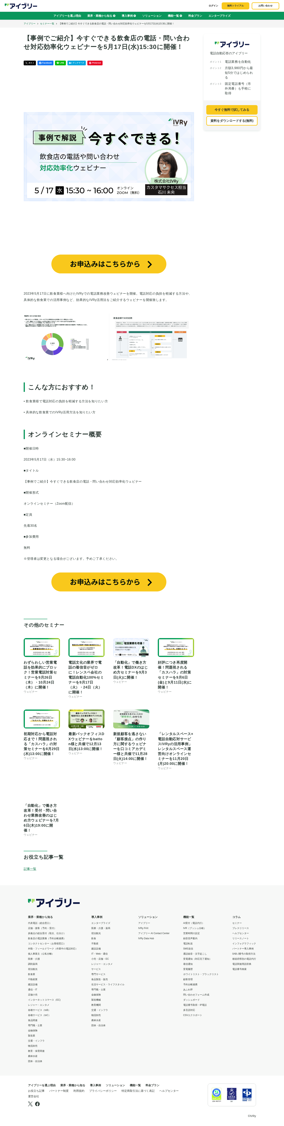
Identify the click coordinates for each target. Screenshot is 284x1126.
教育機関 (96, 1005)
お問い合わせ (265, 5)
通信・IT (32, 989)
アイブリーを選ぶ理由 (67, 15)
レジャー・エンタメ (38, 1005)
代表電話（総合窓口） (40, 923)
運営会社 (33, 1096)
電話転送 (188, 943)
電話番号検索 (239, 969)
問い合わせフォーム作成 (196, 994)
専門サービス (98, 974)
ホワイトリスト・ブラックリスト (201, 974)
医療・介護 (34, 959)
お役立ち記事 (36, 1090)
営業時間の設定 (191, 933)
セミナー (237, 923)
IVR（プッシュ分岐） (194, 928)
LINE (60, 63)
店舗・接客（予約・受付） (42, 928)
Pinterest (95, 63)
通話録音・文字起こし (195, 953)
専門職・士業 (35, 1025)
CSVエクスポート (192, 1015)
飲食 (93, 938)
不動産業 (32, 979)
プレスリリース (240, 928)
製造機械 (96, 999)
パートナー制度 (59, 1090)
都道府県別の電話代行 (244, 959)
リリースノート (240, 938)
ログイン (213, 5)
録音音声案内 (190, 938)
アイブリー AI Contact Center (154, 933)
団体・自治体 (35, 1061)
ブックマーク (76, 63)
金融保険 (32, 1030)
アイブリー (30, 23)
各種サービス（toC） (39, 1015)
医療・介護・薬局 (100, 928)
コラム (236, 917)
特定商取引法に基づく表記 (138, 1090)
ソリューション (152, 15)
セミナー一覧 (47, 23)
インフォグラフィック (244, 943)
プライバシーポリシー (103, 1090)
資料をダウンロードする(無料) (232, 120)
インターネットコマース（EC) (44, 999)
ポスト (29, 63)
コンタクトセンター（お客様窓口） (47, 943)
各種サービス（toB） (39, 1010)
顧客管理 (188, 979)
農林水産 (32, 1056)
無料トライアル (235, 5)
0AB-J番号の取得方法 (243, 953)
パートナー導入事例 (243, 948)
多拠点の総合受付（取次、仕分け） (47, 933)
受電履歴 (188, 969)
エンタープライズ (219, 15)
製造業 (31, 1035)
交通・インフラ (36, 1040)
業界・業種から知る (101, 15)
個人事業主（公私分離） (41, 953)
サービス (96, 969)
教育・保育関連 (36, 1051)
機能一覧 (175, 15)
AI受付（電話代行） (193, 923)
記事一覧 (30, 869)
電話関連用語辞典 (241, 964)
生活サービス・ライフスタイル (107, 984)
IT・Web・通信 (99, 953)
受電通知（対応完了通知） (197, 959)
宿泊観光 (32, 969)
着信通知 (188, 964)
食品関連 (32, 1020)
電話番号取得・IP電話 (195, 1005)
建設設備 (32, 984)
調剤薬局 (32, 964)
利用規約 (78, 1090)
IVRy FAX (143, 928)
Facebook (45, 63)
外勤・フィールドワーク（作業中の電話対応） (53, 948)
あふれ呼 (188, 989)
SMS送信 (188, 948)
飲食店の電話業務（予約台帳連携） (47, 938)
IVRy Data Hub (146, 938)
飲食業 (31, 974)
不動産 (94, 943)
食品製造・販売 (99, 979)
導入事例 (129, 15)
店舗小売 (32, 994)
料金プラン (195, 15)
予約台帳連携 (190, 984)
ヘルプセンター (240, 933)
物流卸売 (32, 1046)
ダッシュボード (191, 999)
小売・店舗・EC (100, 959)
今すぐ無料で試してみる (232, 109)
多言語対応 (189, 1010)
